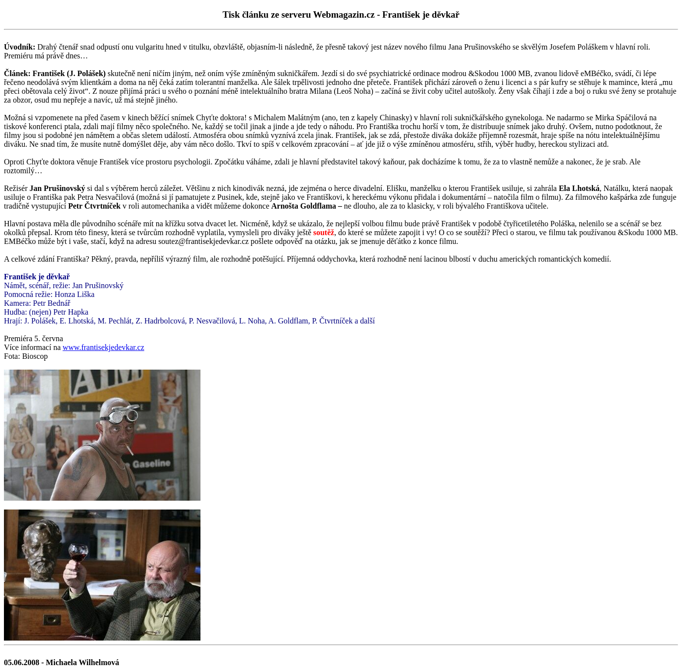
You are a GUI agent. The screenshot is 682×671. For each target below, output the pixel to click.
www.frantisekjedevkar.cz (103, 347)
